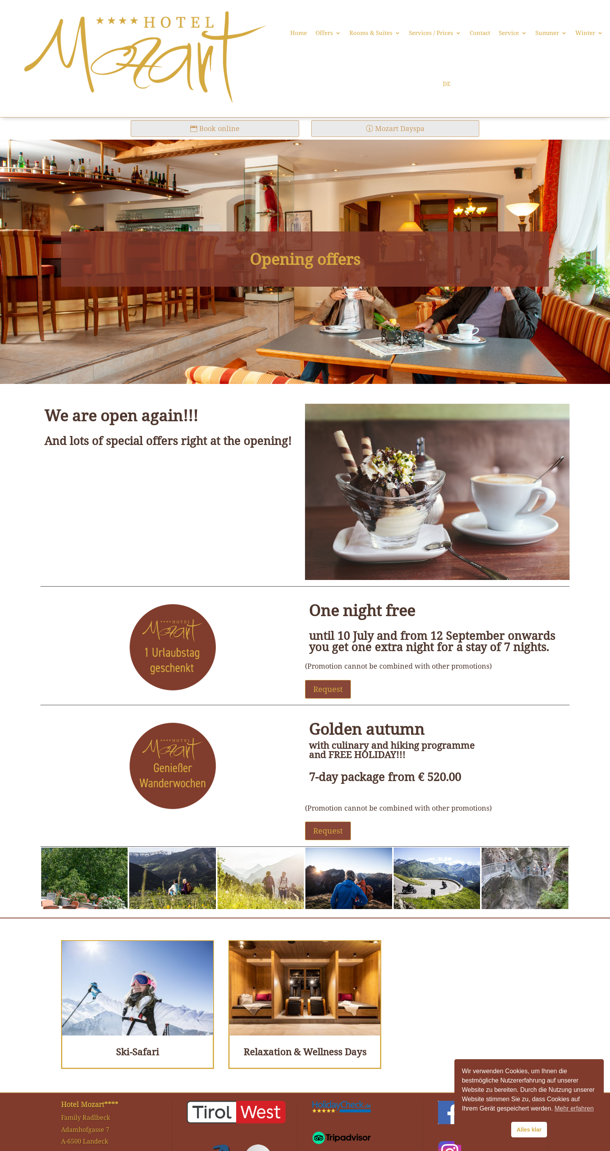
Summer (547, 33)
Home (298, 33)
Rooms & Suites (371, 33)
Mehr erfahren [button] (574, 1108)
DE (446, 84)
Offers (324, 33)
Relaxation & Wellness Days (305, 1051)
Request (328, 689)
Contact (480, 33)
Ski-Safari (137, 1051)
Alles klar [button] (529, 1129)
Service (509, 33)
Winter (585, 33)
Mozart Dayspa (399, 128)
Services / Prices (431, 33)
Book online (219, 128)
